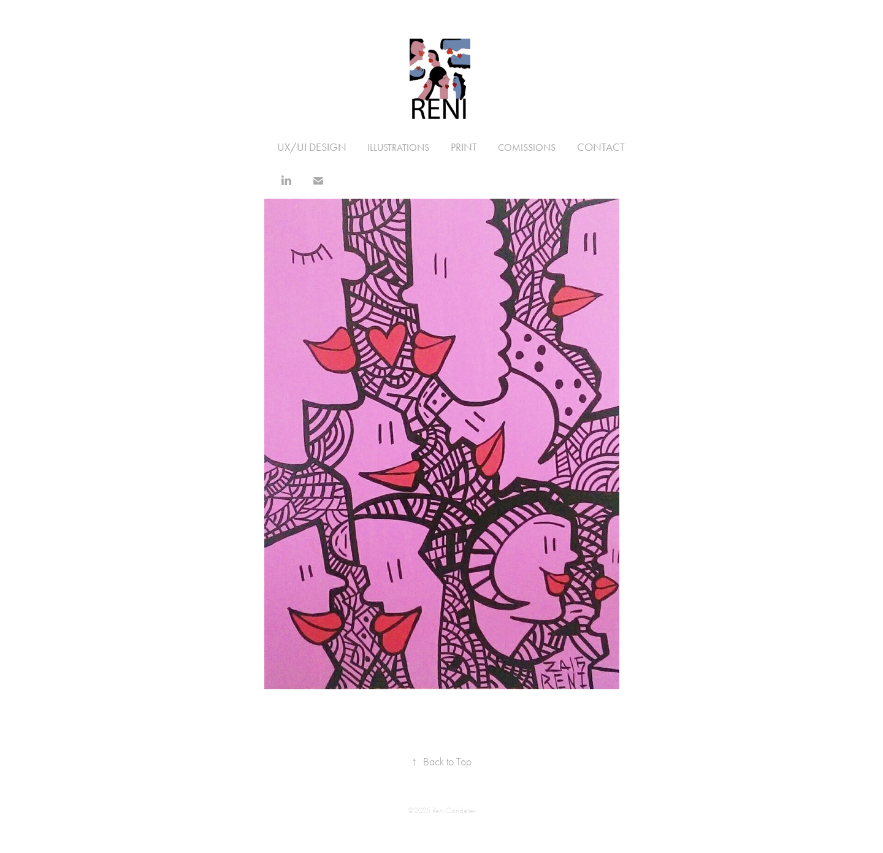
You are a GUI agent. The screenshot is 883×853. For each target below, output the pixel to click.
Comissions (527, 147)
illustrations (398, 147)
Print (464, 147)
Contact (601, 147)
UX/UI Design (311, 147)
